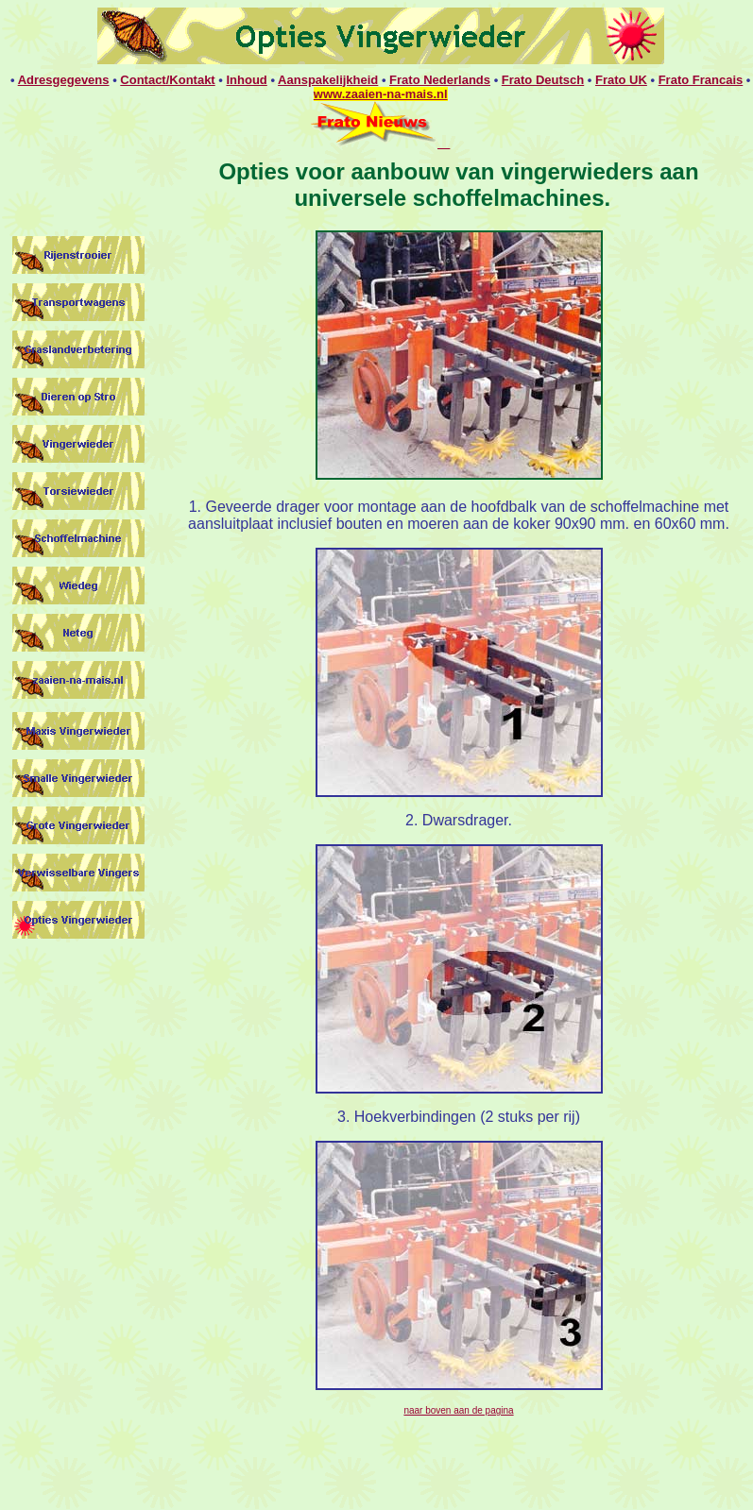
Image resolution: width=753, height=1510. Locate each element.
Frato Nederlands (439, 80)
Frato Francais (701, 80)
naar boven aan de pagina (458, 1410)
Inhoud (246, 80)
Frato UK (621, 80)
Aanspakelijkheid (328, 80)
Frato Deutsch (543, 80)
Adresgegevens (64, 80)
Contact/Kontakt (167, 80)
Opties (256, 171)
